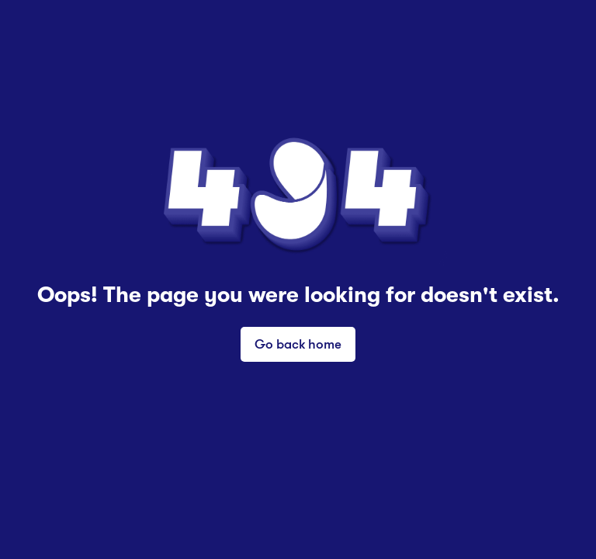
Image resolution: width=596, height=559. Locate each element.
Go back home (298, 343)
